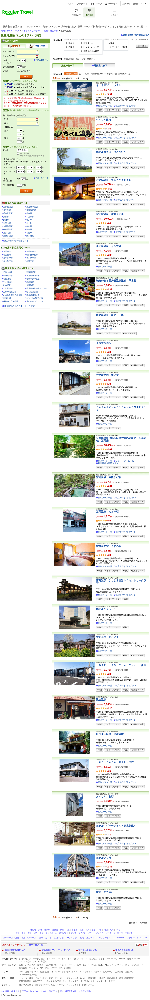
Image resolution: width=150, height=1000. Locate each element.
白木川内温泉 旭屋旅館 (110, 734)
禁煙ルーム (88, 43)
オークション (39, 959)
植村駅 (29, 213)
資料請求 (53, 991)
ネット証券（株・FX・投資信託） (34, 971)
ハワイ (91, 933)
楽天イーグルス (90, 965)
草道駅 (29, 233)
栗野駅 (6, 220)
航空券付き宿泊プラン (126, 106)
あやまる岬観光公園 (34, 298)
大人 (18, 60)
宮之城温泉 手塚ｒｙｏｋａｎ (113, 180)
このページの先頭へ (140, 923)
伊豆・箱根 (65, 930)
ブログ (38, 978)
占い (31, 968)
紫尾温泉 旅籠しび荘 (108, 477)
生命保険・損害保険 (124, 971)
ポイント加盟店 (40, 961)
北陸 (81, 930)
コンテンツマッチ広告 (45, 985)
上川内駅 (7, 233)
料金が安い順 (97, 73)
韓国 (17, 933)
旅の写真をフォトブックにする (56, 950)
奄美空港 (7, 255)
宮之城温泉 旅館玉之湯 (110, 214)
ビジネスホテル (29, 937)
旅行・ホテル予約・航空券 (31, 965)
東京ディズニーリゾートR (98, 937)
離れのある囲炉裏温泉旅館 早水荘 (116, 280)
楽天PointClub (133, 959)
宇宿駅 (29, 226)
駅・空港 (82, 59)
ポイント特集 (25, 961)
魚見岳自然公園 (33, 295)
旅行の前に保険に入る (15, 950)
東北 (40, 930)
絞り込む (142, 46)
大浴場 (111, 43)
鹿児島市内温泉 (33, 275)
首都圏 (55, 930)
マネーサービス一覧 (28, 974)
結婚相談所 (112, 978)
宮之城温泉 (8, 282)
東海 (88, 930)
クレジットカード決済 (117, 47)
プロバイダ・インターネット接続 (99, 981)
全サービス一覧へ (37, 945)
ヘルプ (70, 4)
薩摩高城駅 (8, 236)
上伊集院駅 (8, 207)
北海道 (33, 930)
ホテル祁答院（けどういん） (112, 151)
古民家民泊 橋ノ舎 (107, 375)
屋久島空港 (8, 261)
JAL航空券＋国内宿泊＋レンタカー (30, 94)
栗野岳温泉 (8, 275)
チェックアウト (9, 56)
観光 (82, 937)
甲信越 (74, 930)
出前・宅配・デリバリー (53, 978)
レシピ (83, 978)
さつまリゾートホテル (108, 85)
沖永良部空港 (32, 255)
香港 (29, 933)
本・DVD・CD (53, 959)
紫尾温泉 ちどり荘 (107, 511)
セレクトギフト (80, 959)
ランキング (72, 937)
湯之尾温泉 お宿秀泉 (108, 246)
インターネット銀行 (61, 971)
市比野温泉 (8, 288)
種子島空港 (31, 251)
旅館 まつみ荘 (105, 892)
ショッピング (25, 959)
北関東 (47, 930)
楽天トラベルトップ (10, 31)
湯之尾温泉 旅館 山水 (110, 315)
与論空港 (30, 261)
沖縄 (118, 930)
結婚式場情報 (25, 981)
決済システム (88, 985)
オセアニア (129, 933)
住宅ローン (108, 971)
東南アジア (64, 933)
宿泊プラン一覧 (105, 106)
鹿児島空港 (8, 258)
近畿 (93, 930)
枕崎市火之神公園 (10, 301)
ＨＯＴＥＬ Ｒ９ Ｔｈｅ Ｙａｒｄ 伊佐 (121, 665)
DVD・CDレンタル (107, 965)
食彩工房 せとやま (107, 637)
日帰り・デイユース (125, 461)
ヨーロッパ (118, 933)
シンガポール (51, 933)
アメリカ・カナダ (103, 933)
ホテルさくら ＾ (106, 609)
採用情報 (15, 991)
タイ (41, 933)
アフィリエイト (73, 985)
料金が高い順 (111, 73)
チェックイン (8, 51)
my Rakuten (119, 959)
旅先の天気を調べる (124, 950)
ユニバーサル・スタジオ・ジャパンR (130, 937)
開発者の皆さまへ (30, 991)
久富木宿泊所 (103, 343)
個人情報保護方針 (68, 991)
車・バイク (66, 959)
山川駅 (29, 223)
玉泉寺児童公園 (9, 292)
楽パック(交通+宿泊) (54, 937)
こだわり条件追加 (140, 39)
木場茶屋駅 (8, 226)
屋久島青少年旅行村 (34, 301)
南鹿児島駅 (8, 229)
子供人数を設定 (41, 60)
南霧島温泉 (31, 272)
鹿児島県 (54, 31)
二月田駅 (30, 217)
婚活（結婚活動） (127, 978)
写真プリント (39, 981)
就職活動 (92, 978)
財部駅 (29, 229)
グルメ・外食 (72, 978)
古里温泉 (7, 279)
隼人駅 (29, 220)
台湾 (35, 933)
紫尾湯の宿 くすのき (108, 546)
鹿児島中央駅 (32, 207)
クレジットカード (93, 971)
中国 (100, 930)
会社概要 (5, 991)
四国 (106, 930)
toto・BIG (38, 968)
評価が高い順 (124, 73)
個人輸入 (93, 959)
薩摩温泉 (30, 282)
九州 (112, 930)
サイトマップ (96, 4)
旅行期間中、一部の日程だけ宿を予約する (32, 154)
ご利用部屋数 (8, 67)
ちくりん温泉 (103, 119)
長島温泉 (30, 285)
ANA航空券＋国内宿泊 (24, 84)
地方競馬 (23, 968)
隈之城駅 (30, 236)
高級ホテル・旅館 (11, 937)
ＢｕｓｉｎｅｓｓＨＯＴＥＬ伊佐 (115, 762)
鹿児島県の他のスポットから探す (19, 306)
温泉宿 (71, 43)
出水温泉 (7, 285)
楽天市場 (126, 4)
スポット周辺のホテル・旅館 (34, 31)
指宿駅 (6, 217)
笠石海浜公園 (32, 292)
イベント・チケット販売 (70, 965)
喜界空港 (7, 251)
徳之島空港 (31, 258)
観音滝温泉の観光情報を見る (136, 35)
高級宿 (71, 47)
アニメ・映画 (123, 965)
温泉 (41, 937)
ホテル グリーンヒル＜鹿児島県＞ (116, 825)
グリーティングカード (72, 981)
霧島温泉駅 (31, 210)
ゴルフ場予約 (51, 965)
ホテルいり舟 (103, 857)
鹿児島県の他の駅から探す (16, 240)
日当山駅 (7, 223)
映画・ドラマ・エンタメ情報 (58, 968)
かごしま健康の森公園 (12, 295)
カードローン (77, 971)
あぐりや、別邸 (105, 796)
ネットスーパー (106, 959)
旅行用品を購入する (87, 950)
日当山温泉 (8, 272)
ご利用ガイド (82, 4)
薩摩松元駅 (8, 213)
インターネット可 (91, 47)
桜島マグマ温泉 (33, 279)
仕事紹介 (102, 978)
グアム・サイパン (78, 933)
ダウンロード (137, 965)
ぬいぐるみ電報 (54, 981)
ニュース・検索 (26, 978)
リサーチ (61, 985)
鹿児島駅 (7, 210)
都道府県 (70, 59)
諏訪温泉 (101, 699)
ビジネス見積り (26, 985)
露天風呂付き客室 (91, 51)
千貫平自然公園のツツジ (36, 288)
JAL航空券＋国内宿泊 (24, 90)
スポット (93, 59)
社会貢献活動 (85, 991)
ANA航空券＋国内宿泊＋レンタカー (30, 87)
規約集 (44, 991)
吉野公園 (7, 298)
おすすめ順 (84, 73)
